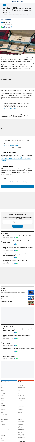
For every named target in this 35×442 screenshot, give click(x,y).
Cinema (2, 432)
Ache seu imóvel (21, 421)
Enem (19, 390)
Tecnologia (3, 401)
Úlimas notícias (20, 427)
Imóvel (20, 419)
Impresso (3, 405)
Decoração (20, 432)
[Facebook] (4, 28)
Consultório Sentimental (5, 422)
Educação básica (21, 384)
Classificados (21, 441)
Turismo (2, 403)
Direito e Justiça (3, 409)
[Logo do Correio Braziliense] (17, 1)
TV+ (1, 438)
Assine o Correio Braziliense (5, 415)
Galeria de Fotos (21, 434)
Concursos (21, 404)
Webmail (2, 427)
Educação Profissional (21, 398)
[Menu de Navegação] (1, 1)
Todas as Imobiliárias (21, 437)
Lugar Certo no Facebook (22, 435)
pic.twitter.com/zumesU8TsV (11, 108)
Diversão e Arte (8, 19)
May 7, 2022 (18, 111)
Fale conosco (20, 401)
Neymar (20, 182)
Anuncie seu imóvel (21, 422)
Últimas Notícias (21, 392)
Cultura (19, 393)
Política (2, 387)
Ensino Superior (20, 385)
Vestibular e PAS (21, 395)
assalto (6, 182)
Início (2, 19)
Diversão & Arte (3, 393)
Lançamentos (20, 426)
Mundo (2, 392)
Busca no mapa (20, 424)
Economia (2, 390)
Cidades (2, 385)
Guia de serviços (21, 429)
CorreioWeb (4, 419)
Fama (2, 421)
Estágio (19, 388)
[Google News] (9, 28)
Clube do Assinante (4, 414)
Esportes (2, 395)
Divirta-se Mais (5, 430)
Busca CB (2, 412)
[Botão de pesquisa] (33, 1)
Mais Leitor (3, 440)
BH (10, 182)
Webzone (2, 426)
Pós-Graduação (20, 400)
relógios (26, 182)
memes (15, 182)
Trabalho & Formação (21, 387)
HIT (1, 436)
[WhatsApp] (2, 28)
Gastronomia (3, 424)
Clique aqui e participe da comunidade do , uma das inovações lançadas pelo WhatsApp (17, 158)
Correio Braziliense (6, 382)
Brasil (2, 388)
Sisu (18, 396)
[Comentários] (11, 28)
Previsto (19, 407)
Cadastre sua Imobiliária (22, 439)
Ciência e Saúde (3, 396)
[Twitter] (7, 28)
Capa (2, 384)
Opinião (2, 398)
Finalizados (20, 412)
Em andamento (20, 409)
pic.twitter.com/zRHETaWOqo (11, 145)
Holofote (2, 400)
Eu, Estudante (22, 382)
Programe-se (3, 433)
